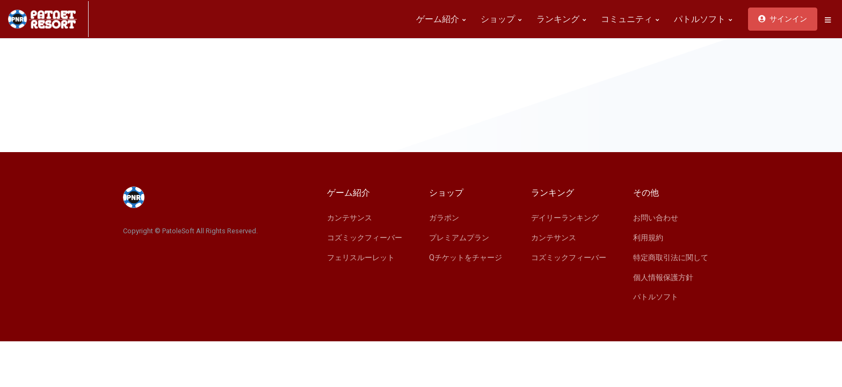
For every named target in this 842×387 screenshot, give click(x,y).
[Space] (48, 19)
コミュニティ (630, 19)
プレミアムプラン (459, 237)
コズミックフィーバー (364, 237)
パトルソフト (703, 19)
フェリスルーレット (361, 257)
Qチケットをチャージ (465, 257)
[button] (827, 19)
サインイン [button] (782, 19)
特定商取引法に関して (670, 257)
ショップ (501, 19)
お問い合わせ (655, 217)
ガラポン (444, 217)
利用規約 (648, 237)
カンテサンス (349, 217)
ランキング (561, 19)
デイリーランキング (565, 217)
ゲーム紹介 (441, 19)
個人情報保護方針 (663, 277)
